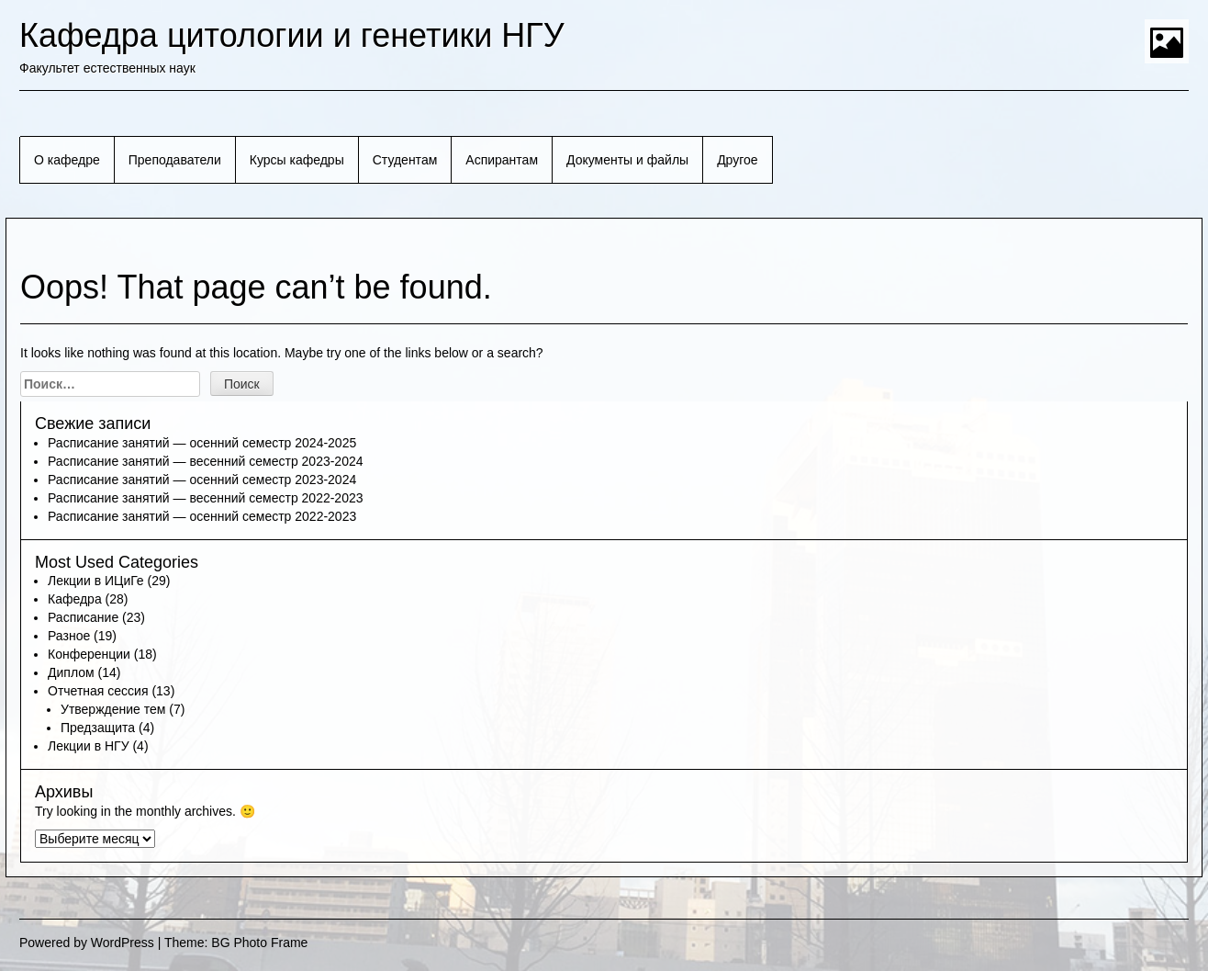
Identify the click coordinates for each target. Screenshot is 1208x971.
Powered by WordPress (86, 942)
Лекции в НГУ (88, 746)
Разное (69, 635)
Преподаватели (175, 159)
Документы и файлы (627, 159)
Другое (737, 159)
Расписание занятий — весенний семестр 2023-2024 (206, 461)
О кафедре (67, 159)
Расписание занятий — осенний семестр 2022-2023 (202, 516)
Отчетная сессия (98, 690)
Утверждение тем (113, 709)
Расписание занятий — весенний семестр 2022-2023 (206, 498)
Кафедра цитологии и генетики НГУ (292, 35)
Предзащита (98, 727)
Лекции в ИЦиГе (96, 580)
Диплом (71, 672)
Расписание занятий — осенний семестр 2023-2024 (202, 479)
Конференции (89, 654)
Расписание (83, 617)
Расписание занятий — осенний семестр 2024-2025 (202, 442)
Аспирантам (501, 159)
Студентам (405, 159)
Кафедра (75, 599)
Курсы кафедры (297, 159)
